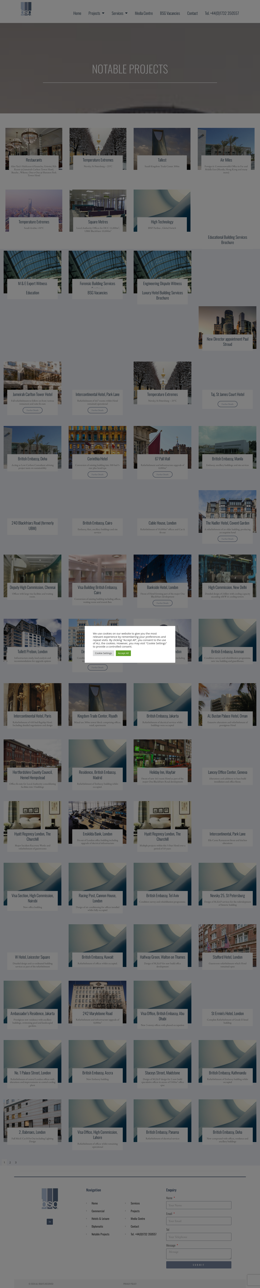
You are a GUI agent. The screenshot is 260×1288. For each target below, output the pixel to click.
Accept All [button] (123, 653)
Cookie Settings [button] (103, 653)
